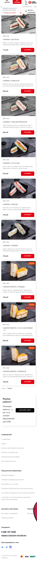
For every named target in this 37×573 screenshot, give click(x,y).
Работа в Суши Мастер (9, 452)
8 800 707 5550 (26, 2)
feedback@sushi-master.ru (13, 536)
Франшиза (31, 513)
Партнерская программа (10, 457)
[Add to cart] (27, 50)
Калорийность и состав (9, 484)
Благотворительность (8, 461)
